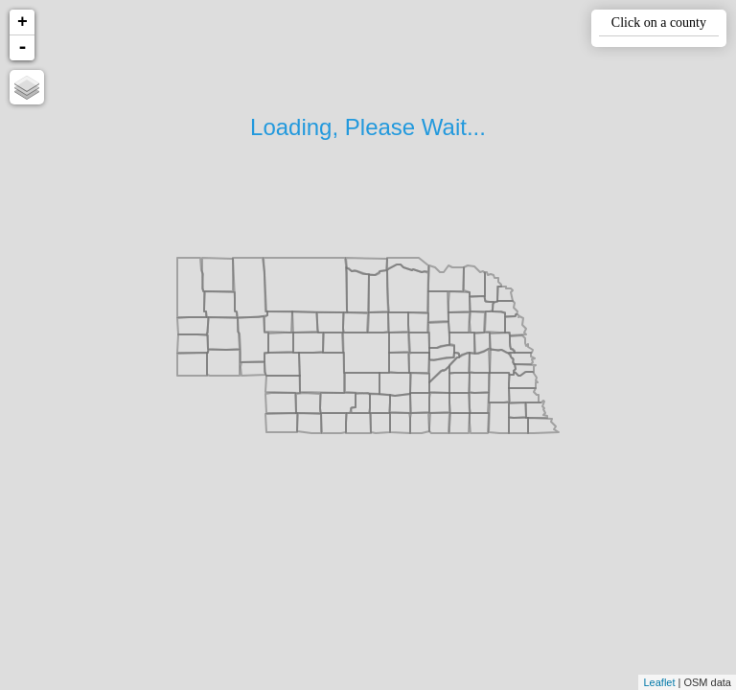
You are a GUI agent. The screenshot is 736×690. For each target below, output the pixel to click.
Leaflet (659, 682)
